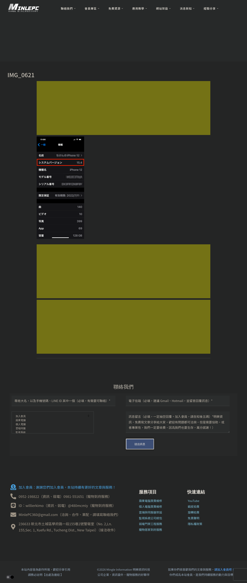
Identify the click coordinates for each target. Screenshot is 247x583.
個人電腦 (50, 424)
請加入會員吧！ (224, 569)
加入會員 (50, 416)
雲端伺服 (50, 428)
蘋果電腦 (50, 420)
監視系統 (50, 433)
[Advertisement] (123, 108)
